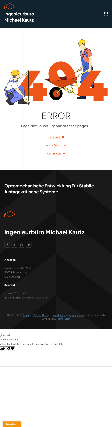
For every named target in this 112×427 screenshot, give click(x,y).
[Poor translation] (10, 348)
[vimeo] (29, 245)
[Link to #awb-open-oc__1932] (106, 14)
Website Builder (41, 314)
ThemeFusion (63, 318)
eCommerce (76, 314)
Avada (26, 314)
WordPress (59, 314)
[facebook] (7, 245)
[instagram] (21, 245)
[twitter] (14, 245)
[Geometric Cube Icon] (9, 4)
